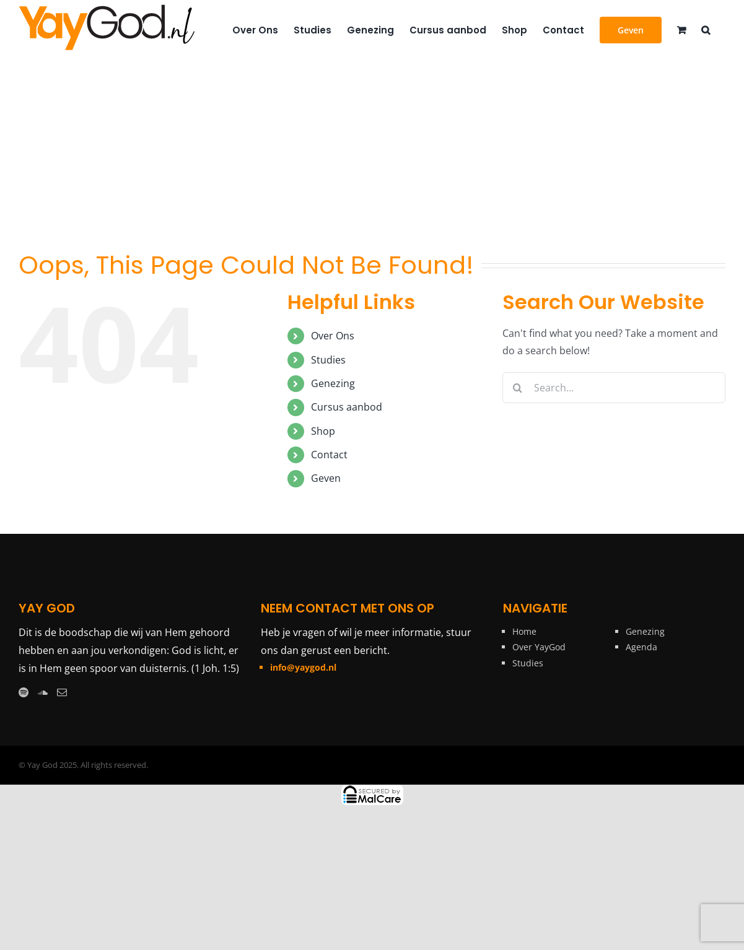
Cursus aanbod (346, 407)
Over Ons (332, 335)
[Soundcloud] (43, 692)
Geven (326, 478)
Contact (329, 454)
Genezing (333, 383)
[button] (705, 29)
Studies (328, 360)
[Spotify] (23, 692)
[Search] (517, 387)
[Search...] (613, 387)
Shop (323, 431)
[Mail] (62, 692)
